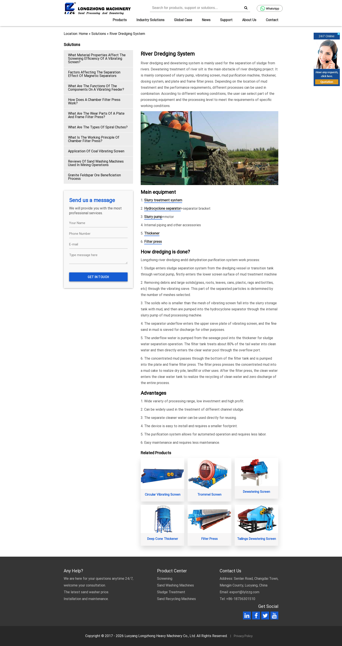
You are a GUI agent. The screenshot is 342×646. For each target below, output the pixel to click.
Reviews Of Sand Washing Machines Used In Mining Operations (96, 163)
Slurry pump (153, 217)
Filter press (153, 242)
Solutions (98, 34)
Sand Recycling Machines (176, 599)
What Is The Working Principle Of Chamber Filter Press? (93, 139)
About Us (249, 20)
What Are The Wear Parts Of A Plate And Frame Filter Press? (96, 115)
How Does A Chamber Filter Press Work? (94, 101)
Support (226, 20)
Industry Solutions (150, 20)
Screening (164, 578)
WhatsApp (269, 8)
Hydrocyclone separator (162, 208)
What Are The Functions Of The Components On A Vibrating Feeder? (96, 88)
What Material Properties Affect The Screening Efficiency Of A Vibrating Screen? (97, 58)
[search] (245, 7)
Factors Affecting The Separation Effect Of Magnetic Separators (94, 74)
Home (83, 34)
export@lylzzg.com (244, 592)
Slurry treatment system (163, 200)
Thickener (151, 233)
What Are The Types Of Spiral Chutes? (98, 127)
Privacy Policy (243, 636)
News (206, 20)
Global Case (183, 20)
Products (120, 20)
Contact (272, 20)
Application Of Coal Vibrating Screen (96, 151)
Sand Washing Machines (175, 585)
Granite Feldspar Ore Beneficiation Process (94, 177)
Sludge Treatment (171, 592)
